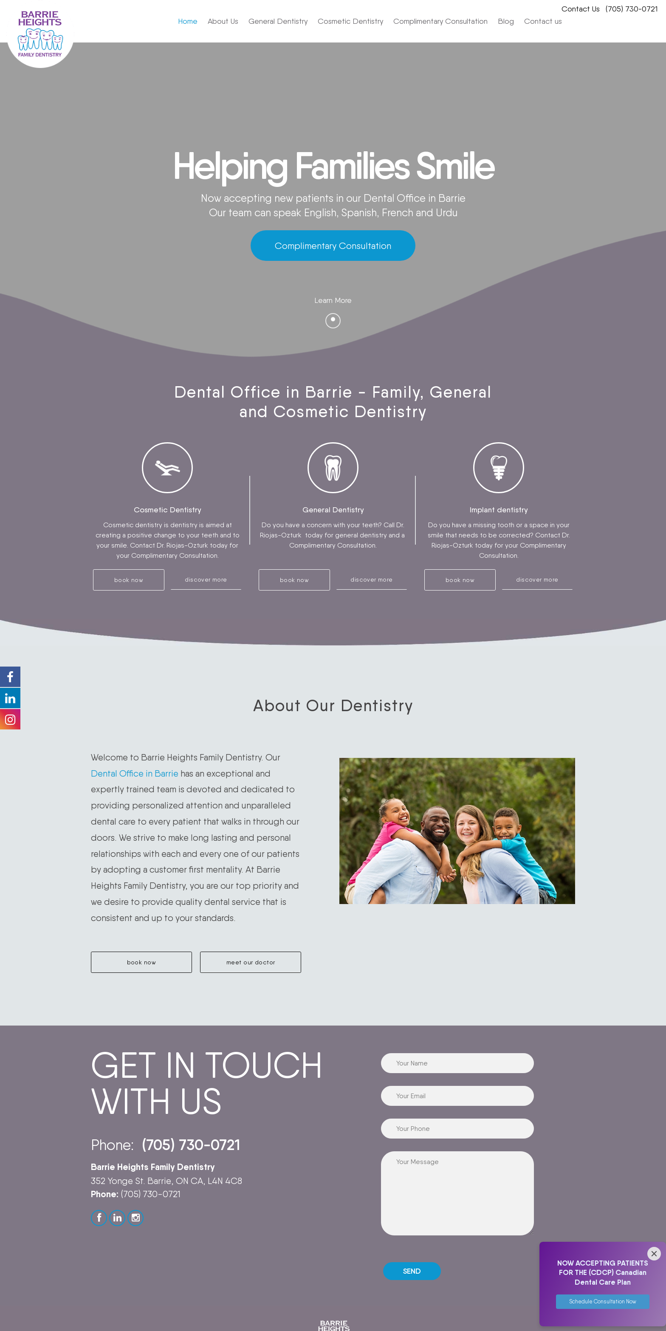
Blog (506, 21)
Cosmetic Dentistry (350, 21)
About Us (223, 21)
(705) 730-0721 (632, 8)
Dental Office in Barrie (134, 773)
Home (188, 21)
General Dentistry (278, 21)
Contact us (543, 21)
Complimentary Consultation (440, 21)
